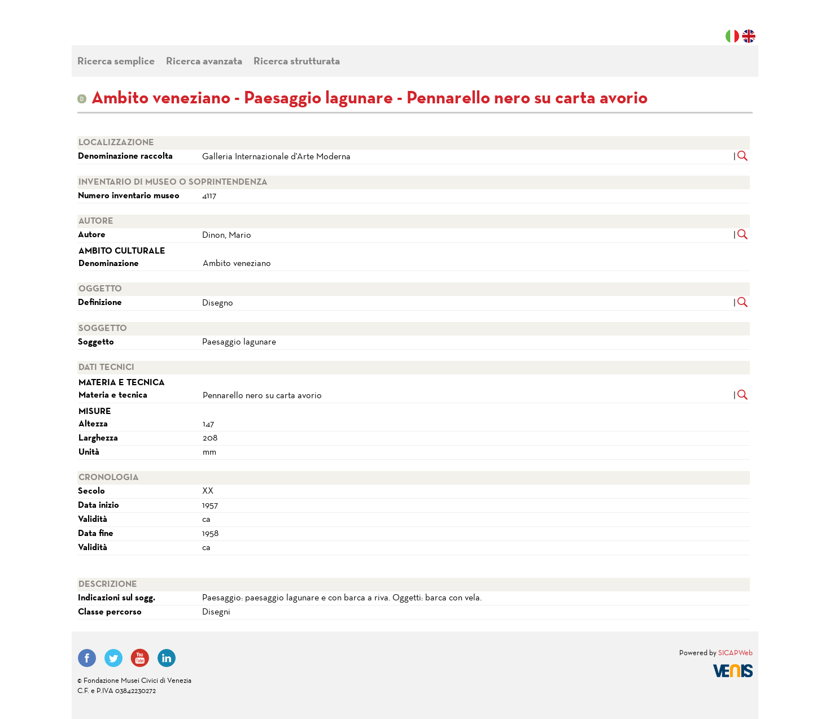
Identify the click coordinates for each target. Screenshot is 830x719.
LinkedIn (166, 658)
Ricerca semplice (116, 62)
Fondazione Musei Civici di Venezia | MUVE (124, 28)
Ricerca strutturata (297, 62)
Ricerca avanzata (204, 62)
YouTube (140, 658)
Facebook (87, 658)
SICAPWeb (735, 653)
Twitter (113, 658)
